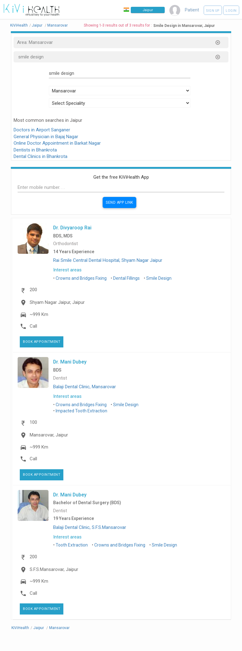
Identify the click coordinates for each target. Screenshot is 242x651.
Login (231, 10)
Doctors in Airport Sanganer (42, 130)
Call (33, 326)
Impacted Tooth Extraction (81, 410)
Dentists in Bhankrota (35, 150)
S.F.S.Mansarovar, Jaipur (54, 569)
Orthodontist (65, 243)
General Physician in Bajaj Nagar (46, 136)
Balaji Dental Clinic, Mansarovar (84, 386)
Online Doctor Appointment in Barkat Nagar (57, 143)
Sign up (212, 10)
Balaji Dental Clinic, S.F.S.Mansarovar (89, 527)
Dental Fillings (126, 278)
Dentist (60, 378)
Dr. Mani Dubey (70, 362)
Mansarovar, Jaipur (49, 435)
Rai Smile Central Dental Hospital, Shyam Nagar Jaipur (107, 260)
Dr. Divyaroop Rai (72, 227)
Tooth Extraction (72, 544)
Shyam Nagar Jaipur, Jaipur (57, 302)
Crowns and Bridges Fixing (81, 278)
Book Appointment (41, 342)
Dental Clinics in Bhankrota (40, 156)
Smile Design (159, 278)
